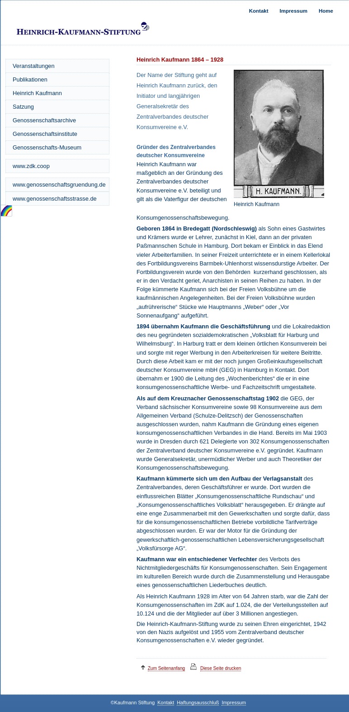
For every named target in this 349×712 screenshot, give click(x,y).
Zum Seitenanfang (166, 668)
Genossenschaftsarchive (44, 120)
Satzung (23, 106)
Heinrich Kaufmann (37, 93)
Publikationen (30, 79)
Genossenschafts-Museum (47, 147)
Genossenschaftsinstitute (45, 133)
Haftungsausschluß (198, 702)
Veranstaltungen (34, 66)
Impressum (293, 11)
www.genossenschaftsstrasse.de (55, 198)
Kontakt (259, 11)
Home (326, 11)
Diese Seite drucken (220, 668)
